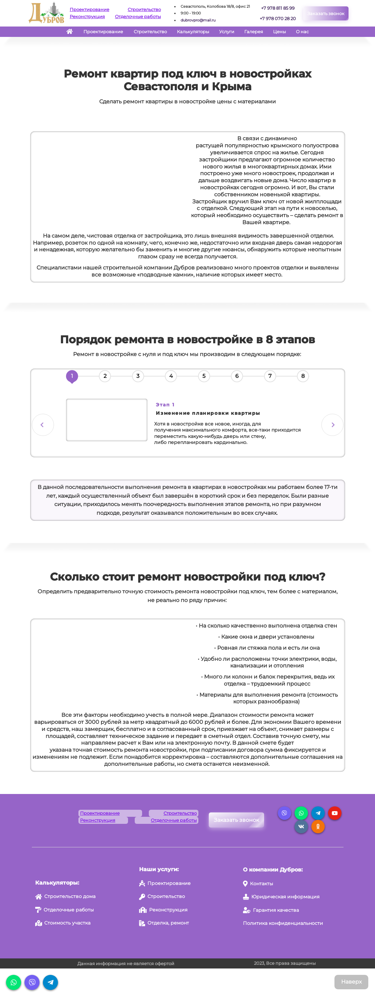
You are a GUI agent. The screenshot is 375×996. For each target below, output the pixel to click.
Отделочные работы (138, 16)
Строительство (144, 9)
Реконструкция (87, 16)
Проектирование (89, 9)
